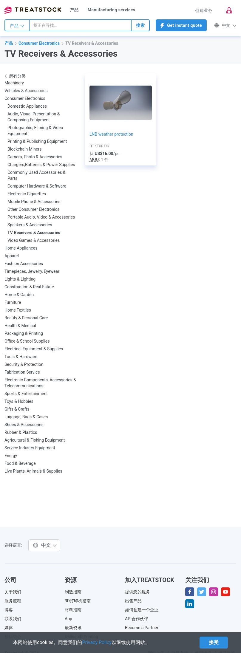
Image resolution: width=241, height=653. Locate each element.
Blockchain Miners (24, 149)
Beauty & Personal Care (26, 317)
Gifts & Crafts (16, 409)
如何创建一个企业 (141, 609)
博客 (8, 609)
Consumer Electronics (39, 43)
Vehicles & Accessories (26, 90)
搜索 (140, 25)
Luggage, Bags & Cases (26, 416)
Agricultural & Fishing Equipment (34, 440)
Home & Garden (19, 294)
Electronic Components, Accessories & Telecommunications (40, 382)
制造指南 (73, 591)
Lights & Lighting (19, 279)
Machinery (14, 83)
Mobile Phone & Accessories (34, 201)
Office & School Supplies (27, 341)
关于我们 (12, 591)
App (68, 618)
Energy (10, 455)
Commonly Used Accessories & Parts (36, 175)
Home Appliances (20, 248)
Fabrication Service (22, 372)
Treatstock (32, 10)
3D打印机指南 (78, 600)
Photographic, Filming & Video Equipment (35, 130)
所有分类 (15, 76)
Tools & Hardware (20, 356)
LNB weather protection (111, 134)
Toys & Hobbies (18, 401)
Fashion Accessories (23, 263)
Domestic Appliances (27, 106)
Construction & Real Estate (29, 286)
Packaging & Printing (23, 333)
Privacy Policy (97, 642)
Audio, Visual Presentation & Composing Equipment (33, 117)
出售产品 (133, 600)
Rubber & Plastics (20, 432)
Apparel (11, 255)
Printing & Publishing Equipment (37, 141)
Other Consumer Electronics (33, 209)
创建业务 (203, 10)
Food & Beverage (20, 463)
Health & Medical (20, 325)
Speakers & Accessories (29, 224)
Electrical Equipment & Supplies (33, 348)
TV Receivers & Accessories (91, 43)
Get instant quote (181, 25)
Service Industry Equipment (29, 447)
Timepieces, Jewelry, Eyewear (31, 271)
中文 (225, 25)
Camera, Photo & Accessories (34, 156)
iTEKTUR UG (99, 146)
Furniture (12, 302)
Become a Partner (141, 627)
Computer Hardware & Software (36, 186)
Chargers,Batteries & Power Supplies (41, 164)
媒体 (8, 627)
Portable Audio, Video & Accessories (41, 217)
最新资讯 (73, 627)
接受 (214, 642)
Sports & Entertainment (26, 393)
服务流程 (12, 600)
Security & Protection (23, 364)
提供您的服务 (137, 591)
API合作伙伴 (136, 618)
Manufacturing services (111, 9)
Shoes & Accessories (24, 424)
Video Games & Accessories (33, 240)
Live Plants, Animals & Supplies (33, 471)
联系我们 (12, 618)
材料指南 (73, 609)
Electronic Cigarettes (26, 193)
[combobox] (80, 25)
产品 (74, 9)
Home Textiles (17, 310)
